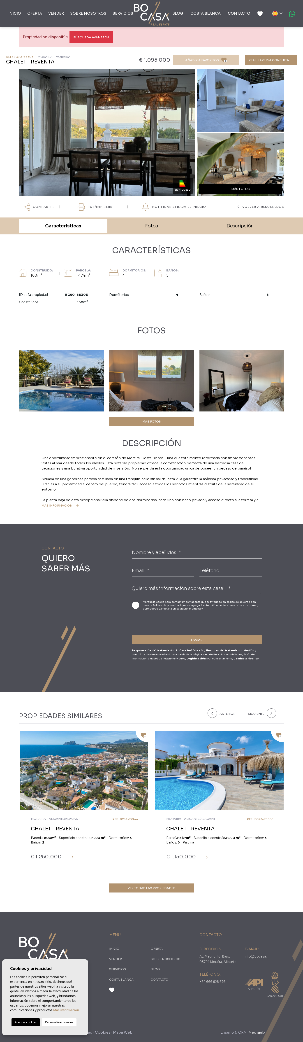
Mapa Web (122, 1032)
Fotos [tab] (151, 226)
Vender (56, 13)
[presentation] (156, 622)
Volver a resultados (261, 207)
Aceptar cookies (25, 1022)
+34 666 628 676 (212, 982)
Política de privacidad (167, 605)
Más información (66, 1010)
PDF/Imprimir (95, 207)
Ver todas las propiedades (151, 888)
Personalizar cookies (59, 1022)
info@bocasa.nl (257, 956)
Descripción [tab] (240, 226)
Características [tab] (63, 226)
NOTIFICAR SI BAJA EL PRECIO (174, 207)
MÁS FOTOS (151, 421)
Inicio (14, 13)
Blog (177, 13)
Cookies (103, 1032)
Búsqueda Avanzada (91, 37)
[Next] (261, 713)
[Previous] (225, 713)
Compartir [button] (39, 207)
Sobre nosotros (88, 13)
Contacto (239, 13)
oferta (34, 13)
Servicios (123, 13)
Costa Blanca (205, 13)
